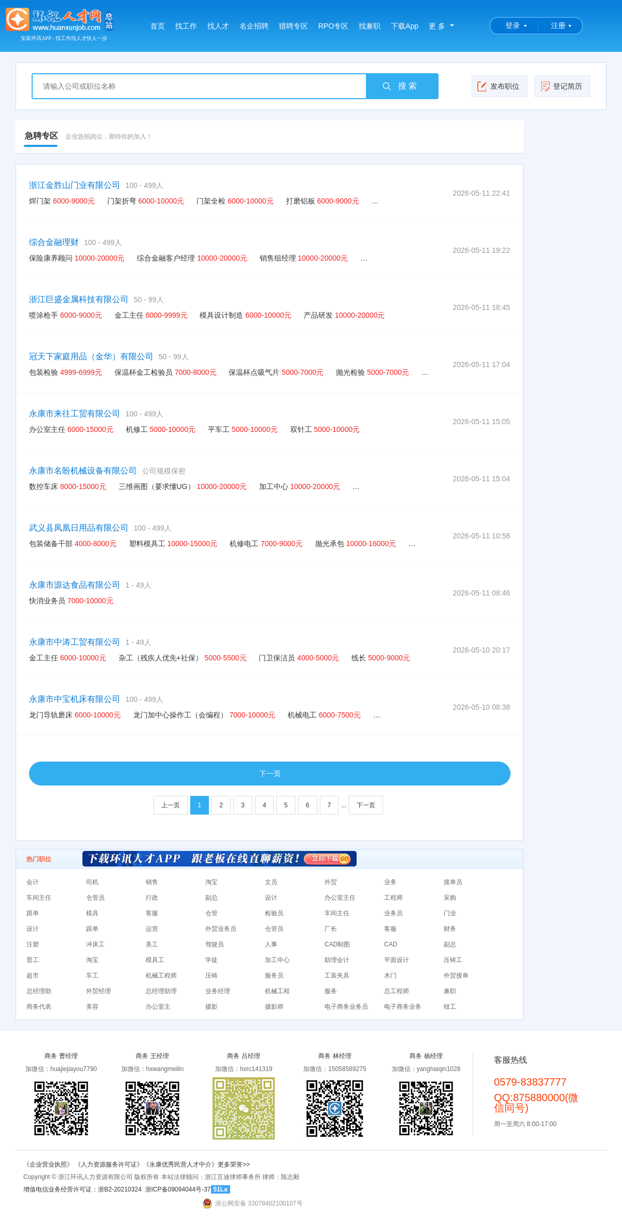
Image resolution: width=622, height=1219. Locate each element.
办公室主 (158, 1006)
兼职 (450, 991)
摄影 (211, 1006)
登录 (512, 25)
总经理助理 (161, 991)
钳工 (450, 1006)
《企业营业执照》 (49, 1164)
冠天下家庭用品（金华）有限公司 (91, 356)
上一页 (170, 805)
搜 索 (399, 86)
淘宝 (211, 882)
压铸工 (453, 960)
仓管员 (95, 897)
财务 (450, 928)
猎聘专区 (293, 26)
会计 (32, 882)
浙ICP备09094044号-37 (178, 1189)
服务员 (274, 975)
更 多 (437, 26)
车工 (92, 975)
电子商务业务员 (346, 1006)
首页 (157, 26)
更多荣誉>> (234, 1164)
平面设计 (396, 960)
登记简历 (561, 86)
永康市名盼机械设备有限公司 (83, 470)
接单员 (453, 882)
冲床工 (95, 944)
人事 (271, 944)
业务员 (393, 913)
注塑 (32, 944)
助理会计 (336, 960)
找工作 (186, 26)
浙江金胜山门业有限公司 (74, 185)
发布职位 (498, 86)
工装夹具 (336, 975)
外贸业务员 (220, 928)
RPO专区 (333, 26)
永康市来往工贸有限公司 (74, 413)
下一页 (270, 773)
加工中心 (277, 960)
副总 (211, 897)
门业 (450, 913)
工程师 (393, 897)
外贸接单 (456, 975)
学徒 (211, 960)
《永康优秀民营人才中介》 (180, 1164)
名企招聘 (253, 26)
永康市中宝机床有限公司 (74, 699)
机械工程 (277, 991)
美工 (152, 944)
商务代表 (38, 1006)
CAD (390, 944)
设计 (271, 897)
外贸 (330, 882)
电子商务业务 (402, 1006)
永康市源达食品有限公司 (74, 584)
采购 (450, 897)
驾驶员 (214, 944)
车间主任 (38, 897)
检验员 (274, 913)
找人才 (218, 26)
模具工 (155, 960)
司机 (92, 882)
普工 (32, 960)
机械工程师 (161, 975)
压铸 (211, 975)
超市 (32, 975)
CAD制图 (337, 944)
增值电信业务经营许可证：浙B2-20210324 (82, 1189)
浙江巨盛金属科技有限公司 (79, 299)
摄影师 (274, 1006)
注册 (558, 25)
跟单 (32, 913)
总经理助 (38, 991)
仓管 (211, 913)
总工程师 (396, 991)
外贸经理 (98, 991)
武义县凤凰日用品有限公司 (79, 527)
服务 (330, 991)
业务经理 (217, 991)
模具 (92, 913)
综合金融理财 (54, 242)
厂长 (330, 928)
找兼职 (369, 26)
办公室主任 (340, 897)
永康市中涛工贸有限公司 (74, 642)
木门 (390, 975)
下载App (404, 26)
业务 (390, 882)
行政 (152, 897)
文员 (271, 882)
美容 (92, 1006)
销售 (152, 882)
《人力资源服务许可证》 (109, 1164)
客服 (152, 913)
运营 (152, 928)
